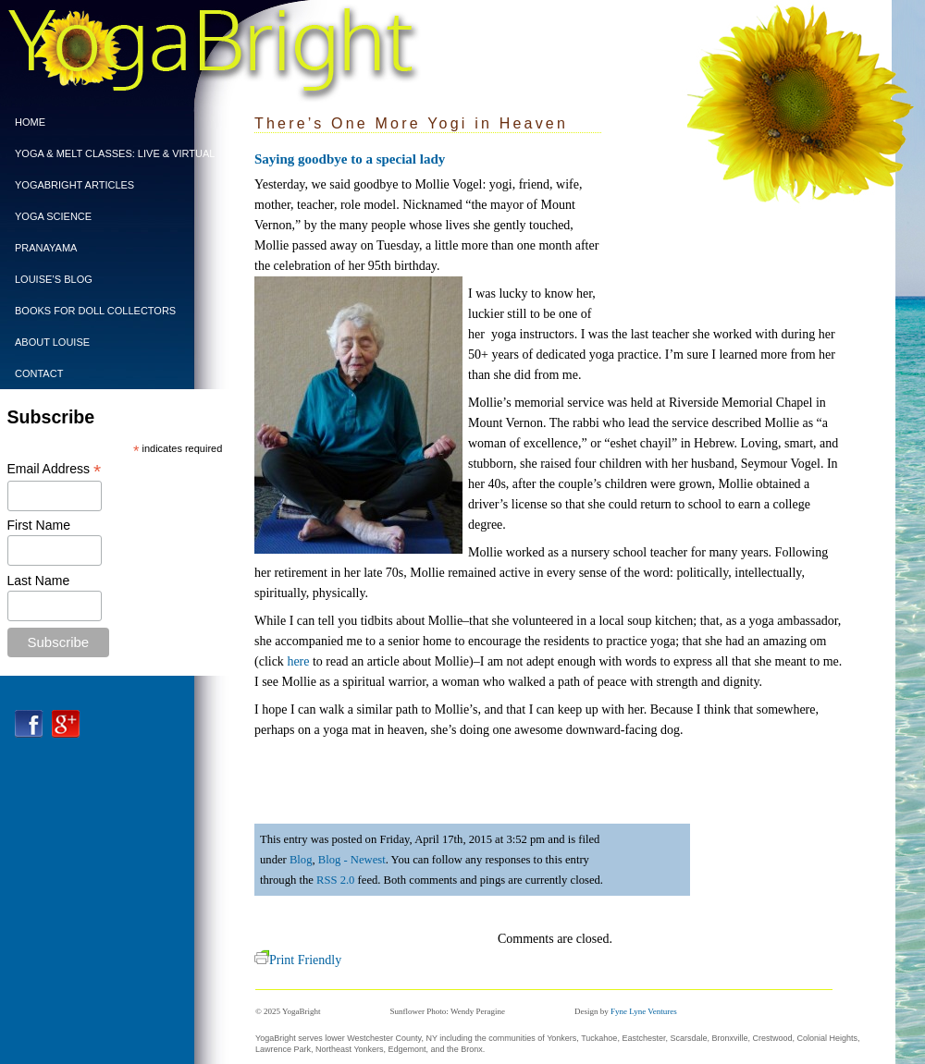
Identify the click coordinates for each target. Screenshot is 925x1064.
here (298, 661)
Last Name (38, 580)
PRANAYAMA (46, 247)
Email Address (54, 469)
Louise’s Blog (53, 279)
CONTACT (39, 373)
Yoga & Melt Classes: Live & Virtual (110, 153)
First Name (38, 525)
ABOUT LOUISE (52, 342)
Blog (301, 859)
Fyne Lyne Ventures (643, 1011)
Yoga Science (53, 216)
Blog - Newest (352, 859)
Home (30, 122)
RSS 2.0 (335, 880)
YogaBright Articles (74, 184)
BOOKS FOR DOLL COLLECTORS (95, 310)
